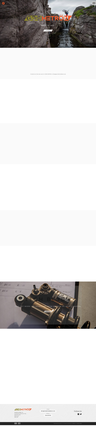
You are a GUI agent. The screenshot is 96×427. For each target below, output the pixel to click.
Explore (48, 312)
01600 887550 (48, 417)
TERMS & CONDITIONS (77, 425)
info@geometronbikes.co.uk (48, 412)
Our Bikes (48, 30)
